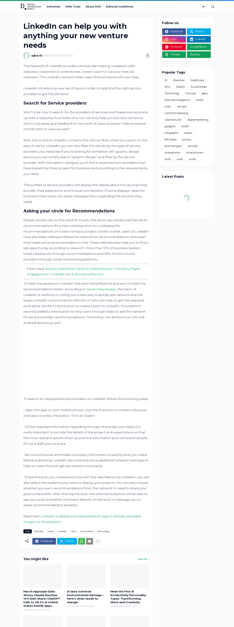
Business (38, 531)
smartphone (172, 152)
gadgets (170, 126)
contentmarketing (176, 113)
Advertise (53, 6)
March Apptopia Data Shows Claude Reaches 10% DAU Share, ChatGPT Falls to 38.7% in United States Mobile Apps (41, 598)
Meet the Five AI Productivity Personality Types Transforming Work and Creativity (128, 597)
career (50, 531)
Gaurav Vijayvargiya (101, 289)
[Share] (146, 55)
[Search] (211, 6)
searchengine (173, 146)
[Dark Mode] (205, 6)
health (185, 126)
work (180, 159)
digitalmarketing (197, 119)
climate (181, 106)
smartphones (194, 152)
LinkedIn (62, 531)
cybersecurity (173, 119)
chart (168, 106)
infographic (172, 133)
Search (180, 86)
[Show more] (97, 541)
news (73, 531)
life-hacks (170, 139)
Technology (103, 531)
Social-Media (86, 531)
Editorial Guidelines (119, 6)
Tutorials (190, 93)
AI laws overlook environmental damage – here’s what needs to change (85, 597)
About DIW (93, 6)
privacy (186, 139)
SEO (167, 86)
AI (166, 80)
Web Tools (72, 6)
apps (205, 93)
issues (188, 133)
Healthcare (197, 80)
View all (142, 559)
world (192, 159)
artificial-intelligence (177, 100)
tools (168, 159)
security (193, 146)
